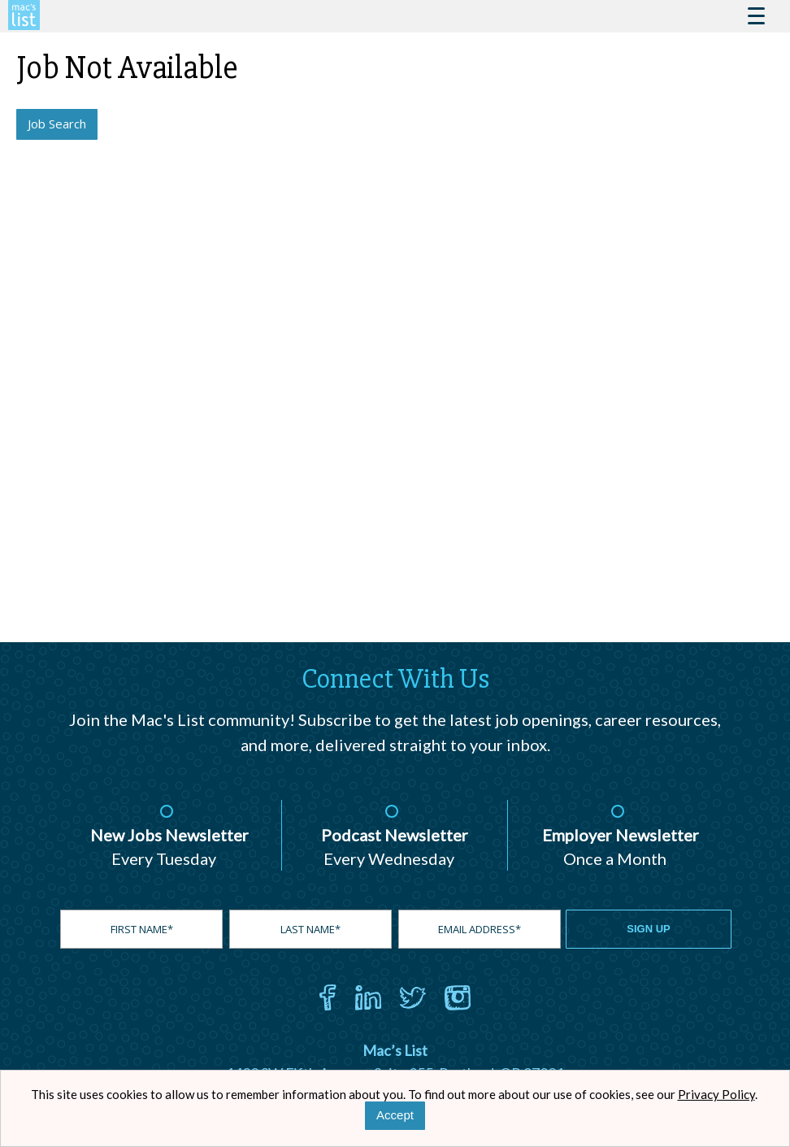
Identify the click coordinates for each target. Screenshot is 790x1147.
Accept (395, 1115)
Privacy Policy (716, 1094)
